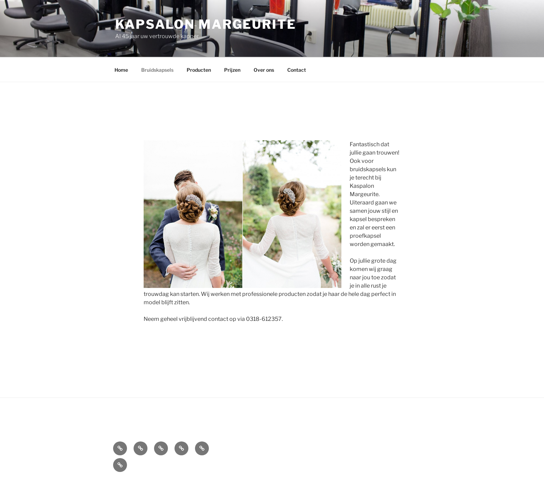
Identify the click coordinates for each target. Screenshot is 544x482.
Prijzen (232, 70)
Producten (199, 70)
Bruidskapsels (157, 70)
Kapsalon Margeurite (205, 24)
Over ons (264, 70)
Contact (296, 70)
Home (121, 70)
